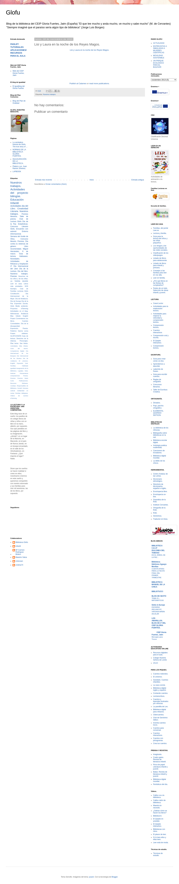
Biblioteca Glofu (22, 542)
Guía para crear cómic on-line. (159, 360)
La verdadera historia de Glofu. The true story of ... (20, 144)
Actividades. (14, 346)
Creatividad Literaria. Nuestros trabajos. (19, 211)
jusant (91, 877)
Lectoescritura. (159, 696)
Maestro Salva (21, 557)
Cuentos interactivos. (158, 734)
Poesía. (25, 376)
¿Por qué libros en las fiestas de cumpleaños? (160, 283)
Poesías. (13, 276)
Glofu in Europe (158, 605)
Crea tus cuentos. (160, 743)
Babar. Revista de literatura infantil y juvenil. (160, 774)
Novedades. (15, 259)
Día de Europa (15, 301)
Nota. (26, 371)
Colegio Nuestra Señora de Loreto (160, 659)
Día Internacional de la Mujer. (19, 296)
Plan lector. (14, 343)
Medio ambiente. (22, 306)
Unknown (19, 561)
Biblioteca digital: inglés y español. (159, 689)
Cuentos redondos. (160, 674)
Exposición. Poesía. (19, 328)
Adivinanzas (14, 313)
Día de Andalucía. (21, 299)
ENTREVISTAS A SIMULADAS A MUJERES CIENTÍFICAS (160, 49)
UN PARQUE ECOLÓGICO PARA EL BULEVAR (158, 64)
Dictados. (157, 403)
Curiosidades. (15, 323)
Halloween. (23, 256)
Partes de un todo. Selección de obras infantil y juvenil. (160, 290)
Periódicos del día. (160, 784)
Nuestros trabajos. (49, 94)
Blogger (115, 877)
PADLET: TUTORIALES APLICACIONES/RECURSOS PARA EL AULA (18, 50)
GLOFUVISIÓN (15, 336)
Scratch (19, 388)
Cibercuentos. (158, 715)
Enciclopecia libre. (160, 491)
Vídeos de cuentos (19, 396)
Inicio (92, 180)
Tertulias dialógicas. (21, 393)
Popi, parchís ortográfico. (158, 407)
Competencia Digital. (17, 351)
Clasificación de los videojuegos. (160, 254)
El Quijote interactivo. (157, 342)
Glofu (13, 12)
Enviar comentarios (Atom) (56, 184)
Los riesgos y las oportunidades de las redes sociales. (160, 248)
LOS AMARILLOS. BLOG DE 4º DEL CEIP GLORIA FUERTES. (159, 623)
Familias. (13, 366)
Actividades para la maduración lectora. (160, 308)
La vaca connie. (159, 685)
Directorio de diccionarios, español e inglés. (159, 486)
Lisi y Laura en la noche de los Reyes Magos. (89, 50)
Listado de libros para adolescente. (160, 259)
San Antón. (24, 343)
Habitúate (25, 366)
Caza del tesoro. (19, 348)
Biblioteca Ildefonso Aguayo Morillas (159, 564)
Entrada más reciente (43, 180)
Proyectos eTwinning (19, 308)
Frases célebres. (19, 333)
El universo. (23, 361)
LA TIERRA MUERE (19, 281)
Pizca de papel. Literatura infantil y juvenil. (160, 767)
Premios (13, 378)
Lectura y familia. (160, 233)
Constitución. (15, 293)
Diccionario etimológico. (158, 480)
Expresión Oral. (22, 363)
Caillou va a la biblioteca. (158, 796)
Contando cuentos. (160, 693)
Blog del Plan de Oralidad (19, 102)
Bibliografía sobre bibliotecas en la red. (160, 435)
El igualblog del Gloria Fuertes (19, 87)
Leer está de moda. (160, 842)
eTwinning (13, 398)
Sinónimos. (157, 516)
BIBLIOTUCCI (157, 591)
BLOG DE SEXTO (159, 596)
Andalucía (24, 313)
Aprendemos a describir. (159, 365)
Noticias (12, 373)
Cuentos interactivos (157, 331)
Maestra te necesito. (157, 806)
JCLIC (155, 663)
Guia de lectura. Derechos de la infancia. (19, 338)
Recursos (13, 383)
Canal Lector (158, 303)
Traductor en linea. (160, 519)
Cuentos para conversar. (158, 729)
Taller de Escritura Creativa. (160, 391)
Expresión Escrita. (21, 303)
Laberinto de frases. (158, 370)
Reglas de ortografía (157, 380)
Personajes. (24, 341)
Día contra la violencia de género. (19, 243)
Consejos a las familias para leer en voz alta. (160, 273)
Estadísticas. (23, 224)
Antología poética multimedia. (160, 446)
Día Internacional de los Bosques (19, 353)
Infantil (18, 546)
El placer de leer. (159, 834)
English (12, 363)
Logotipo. (21, 371)
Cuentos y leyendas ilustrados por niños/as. (160, 701)
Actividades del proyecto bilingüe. (19, 193)
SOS (26, 286)
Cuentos (25, 321)
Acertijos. (13, 289)
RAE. (155, 513)
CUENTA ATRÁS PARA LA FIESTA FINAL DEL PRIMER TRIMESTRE (158, 573)
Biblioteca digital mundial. (159, 457)
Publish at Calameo (78, 83)
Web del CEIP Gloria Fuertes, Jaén (18, 73)
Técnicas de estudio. (158, 854)
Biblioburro (157, 816)
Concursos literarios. (157, 385)
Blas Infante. (23, 346)
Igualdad (13, 368)
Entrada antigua (137, 180)
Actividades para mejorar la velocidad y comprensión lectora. (159, 318)
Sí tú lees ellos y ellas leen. (159, 838)
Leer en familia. (159, 278)
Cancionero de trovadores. (159, 452)
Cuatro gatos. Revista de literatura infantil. (159, 759)
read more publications (99, 83)
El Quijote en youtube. (158, 820)
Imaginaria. (157, 754)
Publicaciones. (23, 381)
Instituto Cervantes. (160, 505)
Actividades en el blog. (19, 311)
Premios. (20, 241)
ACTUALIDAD (158, 43)
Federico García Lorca (19, 331)
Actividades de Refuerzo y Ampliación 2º (19, 263)
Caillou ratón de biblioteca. (159, 801)
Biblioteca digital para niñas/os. (159, 710)
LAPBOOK (17, 171)
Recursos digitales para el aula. (160, 654)
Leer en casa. (16, 284)
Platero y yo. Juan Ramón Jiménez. (20, 167)
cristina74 (19, 565)
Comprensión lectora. (158, 326)
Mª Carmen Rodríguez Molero (20, 552)
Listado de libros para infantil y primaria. (159, 265)
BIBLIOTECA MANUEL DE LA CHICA (158, 584)
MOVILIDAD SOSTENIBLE (158, 57)
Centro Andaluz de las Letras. (160, 475)
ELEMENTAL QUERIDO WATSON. (158, 413)
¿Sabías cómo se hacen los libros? (160, 812)
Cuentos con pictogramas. (158, 739)
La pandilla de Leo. (160, 707)
